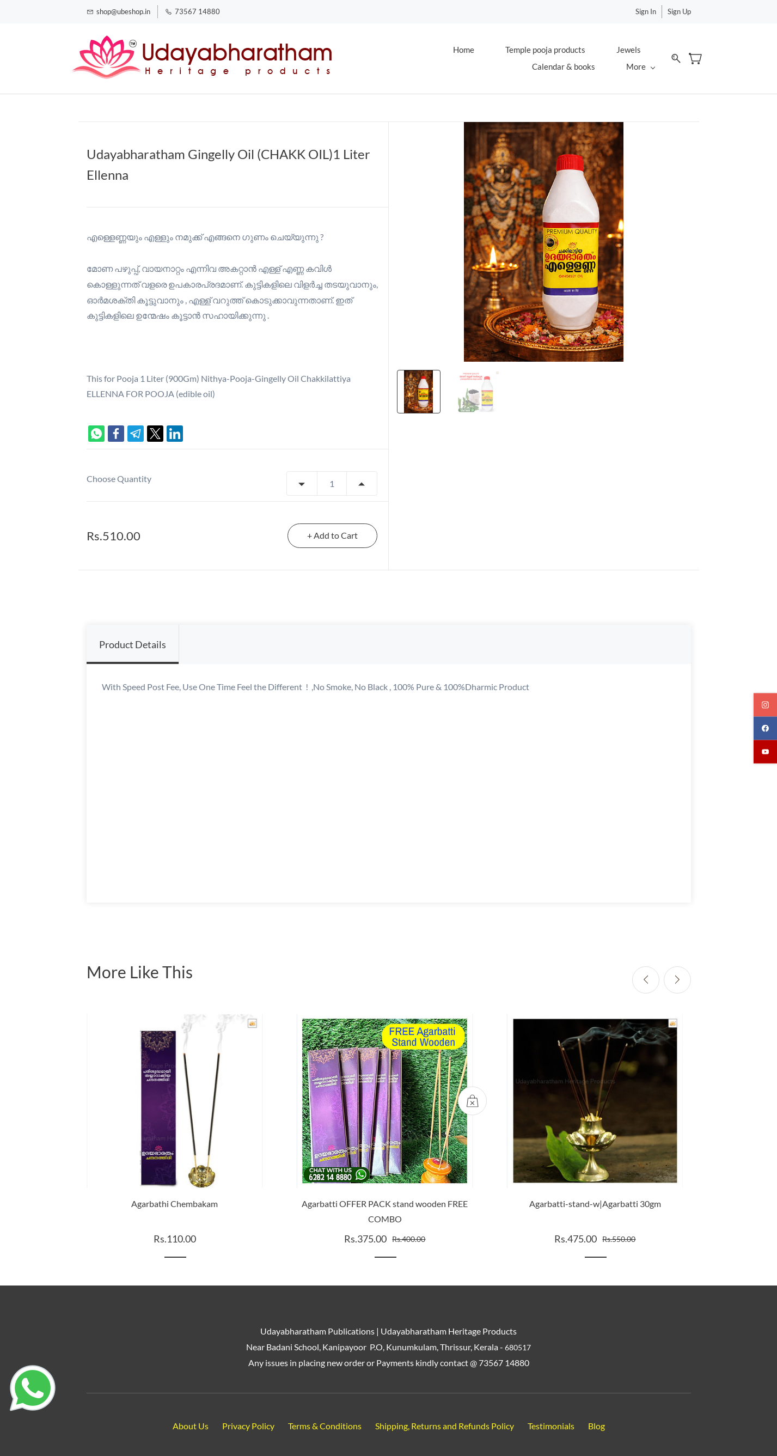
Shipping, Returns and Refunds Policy (444, 1419)
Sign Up (679, 10)
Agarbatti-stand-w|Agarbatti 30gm (595, 1196)
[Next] (677, 972)
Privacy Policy (248, 1419)
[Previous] (645, 972)
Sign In (645, 10)
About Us (191, 1419)
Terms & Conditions (325, 1419)
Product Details (132, 638)
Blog (596, 1419)
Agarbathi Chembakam (174, 1196)
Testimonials (551, 1419)
